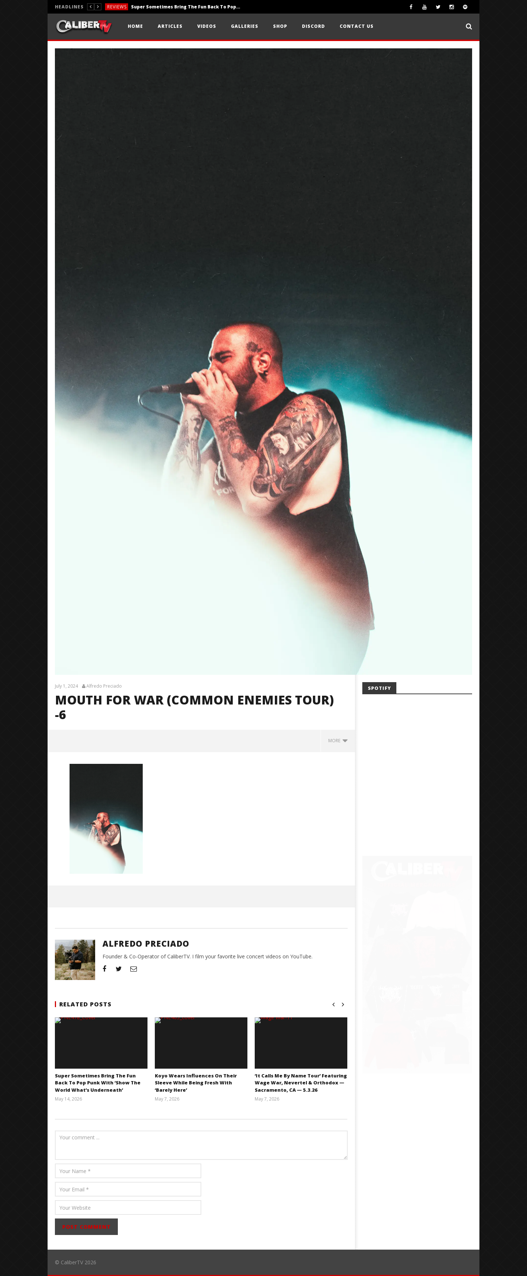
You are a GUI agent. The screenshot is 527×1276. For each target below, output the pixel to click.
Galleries (244, 26)
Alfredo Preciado (104, 686)
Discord (313, 26)
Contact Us (357, 26)
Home (135, 26)
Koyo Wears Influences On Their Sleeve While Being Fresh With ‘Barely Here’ (196, 1082)
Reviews (117, 7)
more (338, 740)
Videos (206, 26)
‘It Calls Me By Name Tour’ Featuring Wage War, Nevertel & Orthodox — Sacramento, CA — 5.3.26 (301, 1082)
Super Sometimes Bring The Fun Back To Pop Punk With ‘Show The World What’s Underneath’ (186, 7)
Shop (280, 26)
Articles (170, 26)
